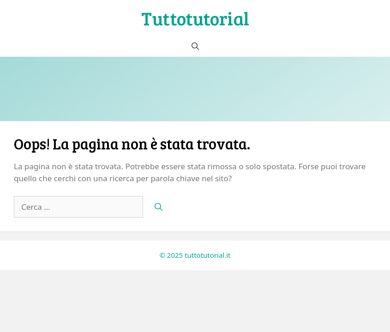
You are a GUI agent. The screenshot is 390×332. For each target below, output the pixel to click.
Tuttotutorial (195, 18)
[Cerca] (158, 207)
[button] (195, 46)
